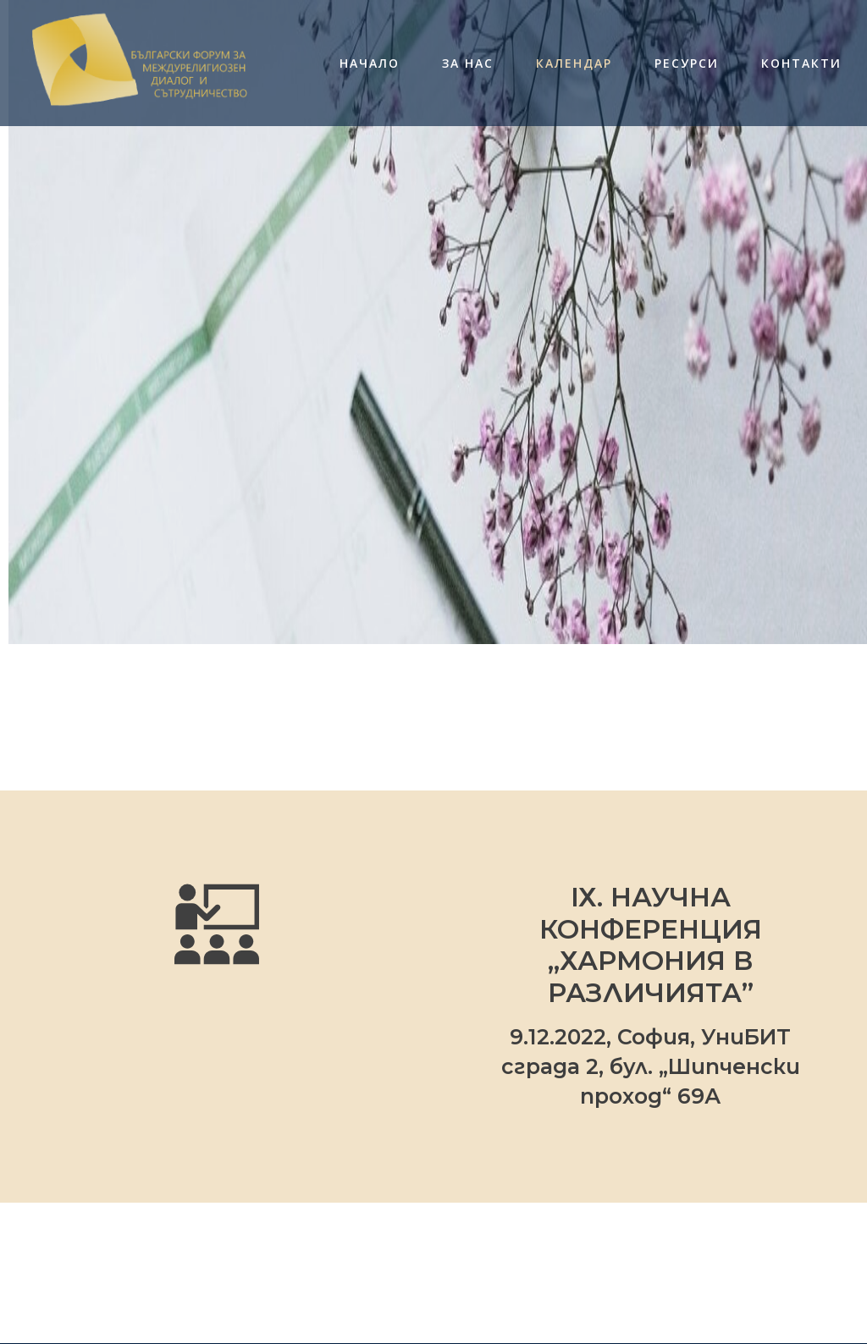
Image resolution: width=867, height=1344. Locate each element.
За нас (468, 64)
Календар (574, 64)
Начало (370, 64)
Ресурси (686, 64)
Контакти (801, 64)
